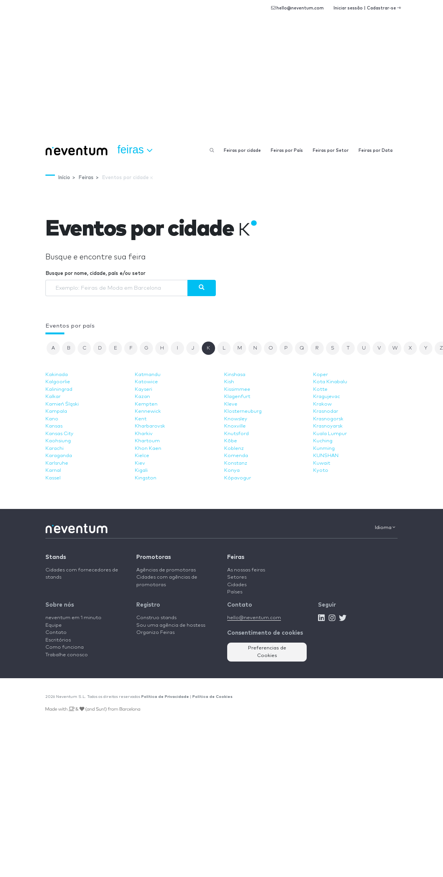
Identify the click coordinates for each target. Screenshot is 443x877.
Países (234, 592)
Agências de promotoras (166, 570)
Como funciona (64, 647)
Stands (55, 557)
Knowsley (235, 419)
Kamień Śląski (62, 404)
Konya (232, 470)
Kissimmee (237, 389)
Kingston (145, 478)
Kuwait (321, 463)
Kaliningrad (58, 389)
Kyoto (320, 470)
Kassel (53, 478)
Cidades (236, 584)
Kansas (53, 426)
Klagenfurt (237, 396)
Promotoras (153, 557)
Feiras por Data (376, 150)
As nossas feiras (246, 570)
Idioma (385, 527)
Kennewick (148, 411)
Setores (236, 577)
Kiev (140, 463)
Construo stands (156, 617)
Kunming (324, 448)
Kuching (322, 440)
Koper (320, 374)
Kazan (142, 396)
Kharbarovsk (150, 426)
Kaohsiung (58, 440)
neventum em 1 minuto (73, 617)
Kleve (230, 404)
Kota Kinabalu (330, 381)
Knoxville (235, 426)
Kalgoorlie (57, 381)
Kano (51, 419)
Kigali (141, 470)
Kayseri (143, 389)
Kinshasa (234, 374)
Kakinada (56, 374)
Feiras (235, 557)
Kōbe (230, 440)
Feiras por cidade (242, 150)
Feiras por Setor (331, 150)
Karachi (54, 448)
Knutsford (236, 433)
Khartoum (147, 440)
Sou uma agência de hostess (170, 625)
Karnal (53, 470)
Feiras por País (287, 150)
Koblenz (234, 448)
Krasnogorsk (328, 419)
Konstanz (235, 463)
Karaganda (58, 455)
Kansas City (59, 433)
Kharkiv (144, 433)
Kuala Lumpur (330, 433)
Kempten (146, 404)
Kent (141, 419)
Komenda (236, 455)
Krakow (322, 404)
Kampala (56, 411)
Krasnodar (325, 411)
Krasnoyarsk (328, 426)
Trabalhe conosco (66, 654)
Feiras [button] (134, 150)
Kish (229, 381)
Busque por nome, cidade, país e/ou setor (95, 273)
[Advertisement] (221, 83)
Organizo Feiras (155, 632)
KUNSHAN (325, 455)
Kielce (142, 455)
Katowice (146, 381)
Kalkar (53, 396)
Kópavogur (237, 478)
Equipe (53, 625)
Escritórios (58, 640)
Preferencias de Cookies (267, 652)
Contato (56, 632)
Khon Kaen (148, 448)
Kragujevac (326, 396)
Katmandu (148, 374)
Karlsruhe (56, 463)
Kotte (320, 389)
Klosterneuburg (243, 411)
